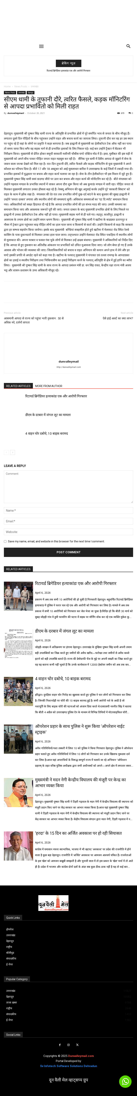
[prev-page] (6, 452)
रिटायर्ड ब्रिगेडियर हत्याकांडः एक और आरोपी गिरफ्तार (68, 70)
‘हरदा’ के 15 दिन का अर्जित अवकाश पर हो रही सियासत (78, 833)
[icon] (125, 1083)
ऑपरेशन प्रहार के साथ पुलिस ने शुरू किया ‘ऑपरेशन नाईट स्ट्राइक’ (80, 729)
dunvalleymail (15, 113)
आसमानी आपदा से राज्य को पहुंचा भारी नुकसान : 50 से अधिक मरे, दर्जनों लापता (34, 320)
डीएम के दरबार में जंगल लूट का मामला (48, 415)
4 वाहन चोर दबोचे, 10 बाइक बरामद (46, 433)
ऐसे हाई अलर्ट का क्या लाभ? (118, 318)
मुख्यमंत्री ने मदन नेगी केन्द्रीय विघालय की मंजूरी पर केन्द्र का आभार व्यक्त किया (80, 782)
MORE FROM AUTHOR (48, 386)
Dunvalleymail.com (81, 1056)
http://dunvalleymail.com (68, 367)
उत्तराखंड (34, 86)
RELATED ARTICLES (18, 386)
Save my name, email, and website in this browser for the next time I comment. (56, 541)
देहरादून (30, 92)
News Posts (20, 86)
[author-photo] (68, 355)
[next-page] (12, 452)
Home (7, 86)
